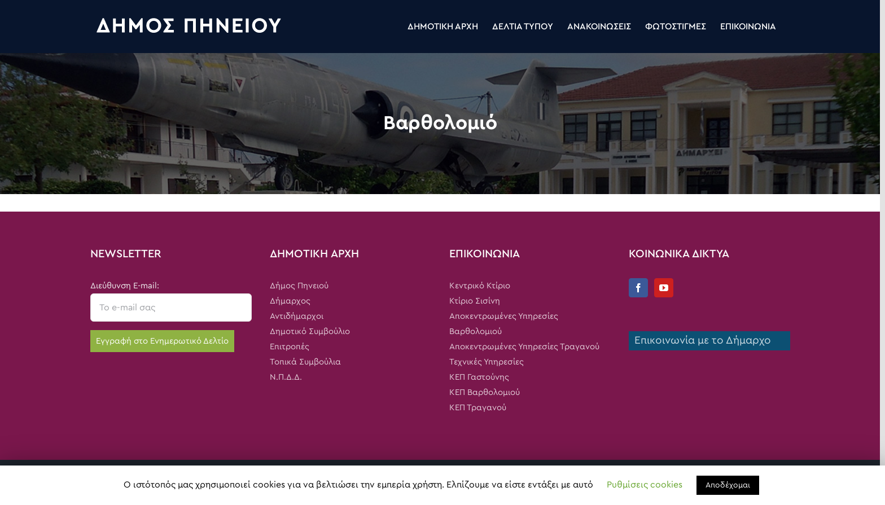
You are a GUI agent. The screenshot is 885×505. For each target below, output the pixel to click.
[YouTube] (663, 287)
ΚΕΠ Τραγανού (477, 407)
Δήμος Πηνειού (299, 286)
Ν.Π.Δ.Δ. (286, 377)
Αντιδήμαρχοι (296, 316)
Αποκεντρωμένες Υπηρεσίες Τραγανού (524, 346)
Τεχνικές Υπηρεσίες (486, 362)
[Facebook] (638, 287)
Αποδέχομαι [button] (728, 485)
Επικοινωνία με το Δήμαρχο (700, 340)
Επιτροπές (289, 346)
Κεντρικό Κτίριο (479, 286)
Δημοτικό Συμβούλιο (310, 331)
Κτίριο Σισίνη (474, 301)
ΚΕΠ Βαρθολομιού (484, 392)
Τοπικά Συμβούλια (305, 362)
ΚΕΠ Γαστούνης (479, 377)
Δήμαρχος (290, 301)
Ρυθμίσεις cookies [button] (644, 484)
